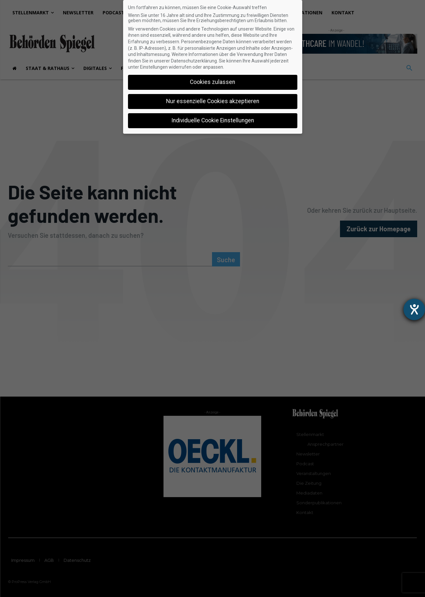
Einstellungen (154, 67)
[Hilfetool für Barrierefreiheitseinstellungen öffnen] (414, 309)
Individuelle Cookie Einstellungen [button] (212, 120)
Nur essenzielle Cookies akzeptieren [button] (212, 101)
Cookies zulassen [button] (212, 82)
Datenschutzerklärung (194, 60)
